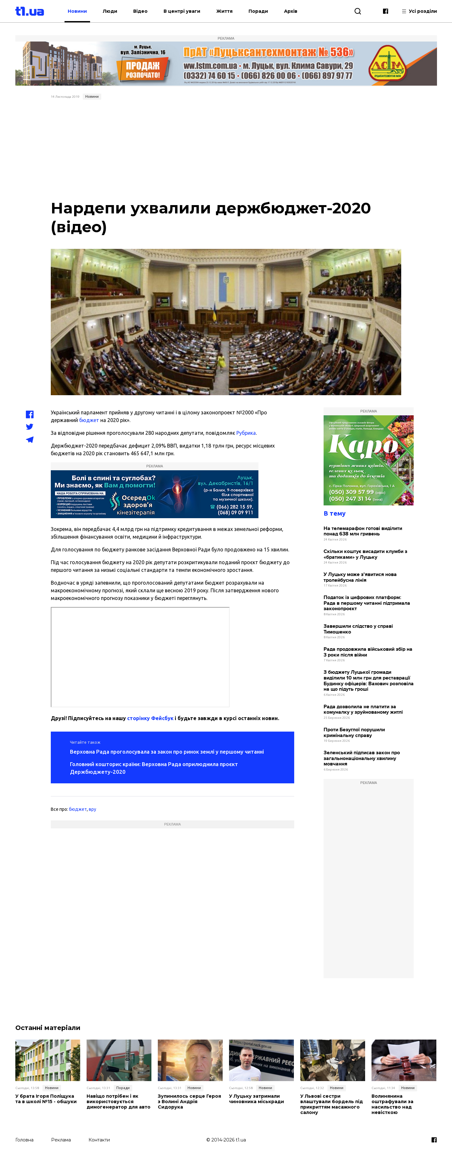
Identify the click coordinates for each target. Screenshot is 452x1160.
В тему (335, 513)
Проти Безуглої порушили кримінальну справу (354, 732)
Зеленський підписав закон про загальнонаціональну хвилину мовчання (362, 758)
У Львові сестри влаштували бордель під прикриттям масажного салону (331, 1104)
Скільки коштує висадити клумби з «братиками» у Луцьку (365, 554)
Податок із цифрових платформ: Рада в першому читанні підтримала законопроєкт (367, 603)
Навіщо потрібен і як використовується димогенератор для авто (118, 1102)
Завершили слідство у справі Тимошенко (358, 629)
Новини (78, 11)
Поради (259, 11)
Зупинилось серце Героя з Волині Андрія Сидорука (189, 1102)
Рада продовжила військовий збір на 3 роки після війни (368, 652)
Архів (291, 11)
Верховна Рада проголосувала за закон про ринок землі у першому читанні (167, 752)
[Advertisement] (226, 150)
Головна (24, 1140)
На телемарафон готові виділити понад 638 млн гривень (363, 531)
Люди (110, 11)
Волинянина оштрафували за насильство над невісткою (392, 1104)
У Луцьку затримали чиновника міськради (256, 1099)
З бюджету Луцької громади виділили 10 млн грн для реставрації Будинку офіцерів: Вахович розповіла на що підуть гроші (369, 681)
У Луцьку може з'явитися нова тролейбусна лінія (360, 577)
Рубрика (246, 433)
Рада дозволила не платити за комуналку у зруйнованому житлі (363, 709)
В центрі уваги (182, 11)
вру (92, 809)
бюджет (89, 420)
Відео (141, 11)
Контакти (99, 1140)
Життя (225, 11)
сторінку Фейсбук (150, 718)
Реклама (61, 1140)
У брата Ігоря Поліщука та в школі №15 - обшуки (46, 1099)
